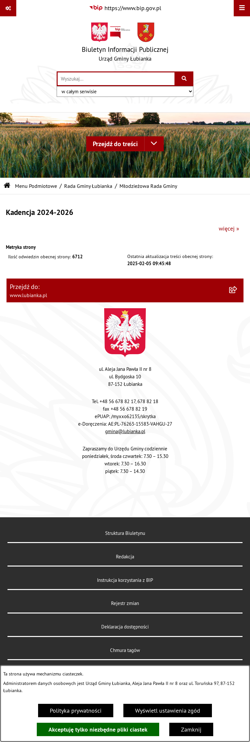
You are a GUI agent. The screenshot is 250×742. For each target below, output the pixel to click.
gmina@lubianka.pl (125, 431)
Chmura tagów (125, 650)
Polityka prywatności (76, 710)
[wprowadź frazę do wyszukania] (116, 78)
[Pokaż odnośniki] (8, 8)
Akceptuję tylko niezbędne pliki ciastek (98, 729)
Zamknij (191, 729)
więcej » (229, 228)
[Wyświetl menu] (242, 8)
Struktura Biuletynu (125, 533)
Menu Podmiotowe (36, 186)
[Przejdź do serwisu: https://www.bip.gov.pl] (125, 8)
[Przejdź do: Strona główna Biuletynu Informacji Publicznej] (7, 186)
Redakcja (125, 556)
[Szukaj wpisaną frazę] (184, 78)
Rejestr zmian (125, 603)
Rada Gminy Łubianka (88, 186)
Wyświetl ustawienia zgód (167, 710)
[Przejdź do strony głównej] (125, 44)
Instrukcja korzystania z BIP (125, 580)
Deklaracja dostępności (125, 627)
